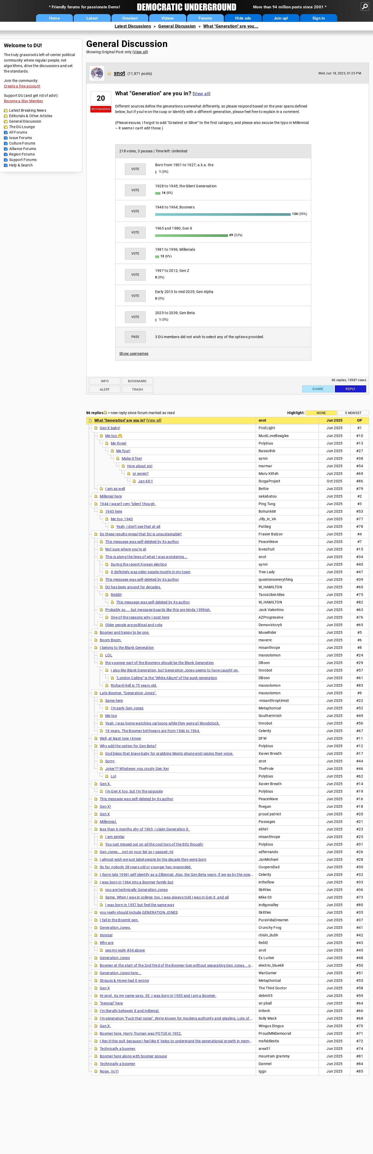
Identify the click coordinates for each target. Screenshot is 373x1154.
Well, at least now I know (120, 738)
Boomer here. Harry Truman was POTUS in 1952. (141, 1033)
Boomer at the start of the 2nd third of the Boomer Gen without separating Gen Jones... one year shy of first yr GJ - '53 (200, 965)
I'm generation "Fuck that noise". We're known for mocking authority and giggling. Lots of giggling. (182, 1018)
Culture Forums (22, 143)
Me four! (123, 451)
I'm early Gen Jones (127, 708)
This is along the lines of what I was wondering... (146, 557)
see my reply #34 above (125, 950)
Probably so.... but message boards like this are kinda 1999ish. (158, 610)
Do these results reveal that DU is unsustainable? (141, 534)
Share (317, 389)
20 (101, 98)
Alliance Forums (22, 149)
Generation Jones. (115, 927)
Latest (92, 18)
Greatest (130, 18)
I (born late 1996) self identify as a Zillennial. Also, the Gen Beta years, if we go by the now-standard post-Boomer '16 (198, 874)
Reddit (116, 595)
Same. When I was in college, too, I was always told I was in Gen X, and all (167, 897)
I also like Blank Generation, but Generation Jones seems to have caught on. (175, 670)
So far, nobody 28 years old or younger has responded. (146, 867)
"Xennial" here (111, 1003)
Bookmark (137, 381)
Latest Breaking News (27, 110)
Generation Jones (115, 958)
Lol (113, 776)
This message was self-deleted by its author (142, 542)
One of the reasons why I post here (140, 617)
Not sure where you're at (125, 549)
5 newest (353, 413)
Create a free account (22, 86)
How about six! (140, 466)
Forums (205, 18)
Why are (106, 943)
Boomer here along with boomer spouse (133, 1056)
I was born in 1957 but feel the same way (139, 905)
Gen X (105, 814)
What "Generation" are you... (230, 26)
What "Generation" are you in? (119, 420)
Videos (167, 18)
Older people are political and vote (133, 625)
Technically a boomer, (118, 1049)
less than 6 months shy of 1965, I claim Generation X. (145, 829)
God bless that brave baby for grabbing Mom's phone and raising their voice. (169, 753)
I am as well (115, 489)
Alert (105, 389)
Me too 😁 (113, 436)
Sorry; (110, 761)
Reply (350, 389)
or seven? (141, 473)
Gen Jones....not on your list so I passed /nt (137, 852)
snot (119, 73)
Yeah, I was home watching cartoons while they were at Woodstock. (162, 723)
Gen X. (105, 784)
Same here (114, 700)
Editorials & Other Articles (30, 116)
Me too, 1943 (122, 519)
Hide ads (243, 18)
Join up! (281, 18)
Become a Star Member (23, 101)
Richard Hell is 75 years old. (134, 685)
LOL (108, 655)
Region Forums (22, 154)
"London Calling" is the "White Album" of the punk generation (166, 678)
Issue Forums (20, 138)
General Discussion (177, 26)
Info (105, 381)
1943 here (113, 511)
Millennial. (108, 822)
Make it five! (132, 458)
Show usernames (133, 353)
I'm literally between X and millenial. (129, 1011)
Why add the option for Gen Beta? (128, 746)
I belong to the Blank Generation (127, 647)
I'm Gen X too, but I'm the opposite (134, 791)
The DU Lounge (22, 127)
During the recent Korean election (139, 564)
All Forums (18, 132)
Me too (111, 716)
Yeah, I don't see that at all (138, 526)
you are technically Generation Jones (136, 890)
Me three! (119, 443)
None (321, 413)
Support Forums (23, 160)
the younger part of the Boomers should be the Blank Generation (159, 663)
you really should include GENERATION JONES (139, 912)
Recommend (100, 109)
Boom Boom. (111, 640)
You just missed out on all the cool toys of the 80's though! (154, 844)
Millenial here (111, 496)
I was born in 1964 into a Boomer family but (136, 882)
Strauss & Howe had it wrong (124, 980)
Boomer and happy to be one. (124, 632)
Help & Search (21, 165)
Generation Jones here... (120, 973)
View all (140, 52)
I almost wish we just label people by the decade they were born (153, 859)
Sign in (318, 18)
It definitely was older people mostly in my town (150, 572)
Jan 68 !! (145, 481)
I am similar (115, 837)
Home (54, 18)
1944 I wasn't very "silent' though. (128, 504)
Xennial (106, 935)
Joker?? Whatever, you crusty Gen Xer (137, 769)
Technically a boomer (117, 1064)
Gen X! (105, 806)
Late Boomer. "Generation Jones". (128, 693)
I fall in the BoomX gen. (119, 920)
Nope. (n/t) (109, 1071)
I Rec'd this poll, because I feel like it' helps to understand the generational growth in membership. (181, 1041)
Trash (137, 389)
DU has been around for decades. (133, 587)
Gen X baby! (110, 428)
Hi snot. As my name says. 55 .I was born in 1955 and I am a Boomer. (158, 996)
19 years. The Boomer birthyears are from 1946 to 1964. (152, 731)
